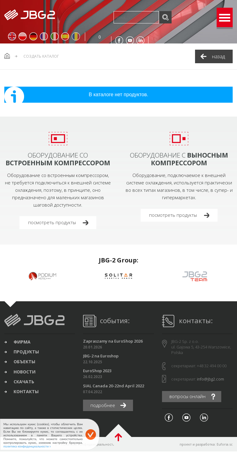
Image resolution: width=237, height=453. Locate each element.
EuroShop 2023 (97, 371)
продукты (27, 354)
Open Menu (225, 17)
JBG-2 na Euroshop (100, 357)
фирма (23, 343)
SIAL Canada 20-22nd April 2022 (113, 387)
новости (26, 375)
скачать (25, 385)
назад (218, 56)
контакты (27, 396)
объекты (26, 364)
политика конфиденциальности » (27, 446)
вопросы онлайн (189, 397)
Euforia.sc (225, 445)
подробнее (104, 406)
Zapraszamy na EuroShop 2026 (113, 342)
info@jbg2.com (210, 380)
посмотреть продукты (53, 223)
